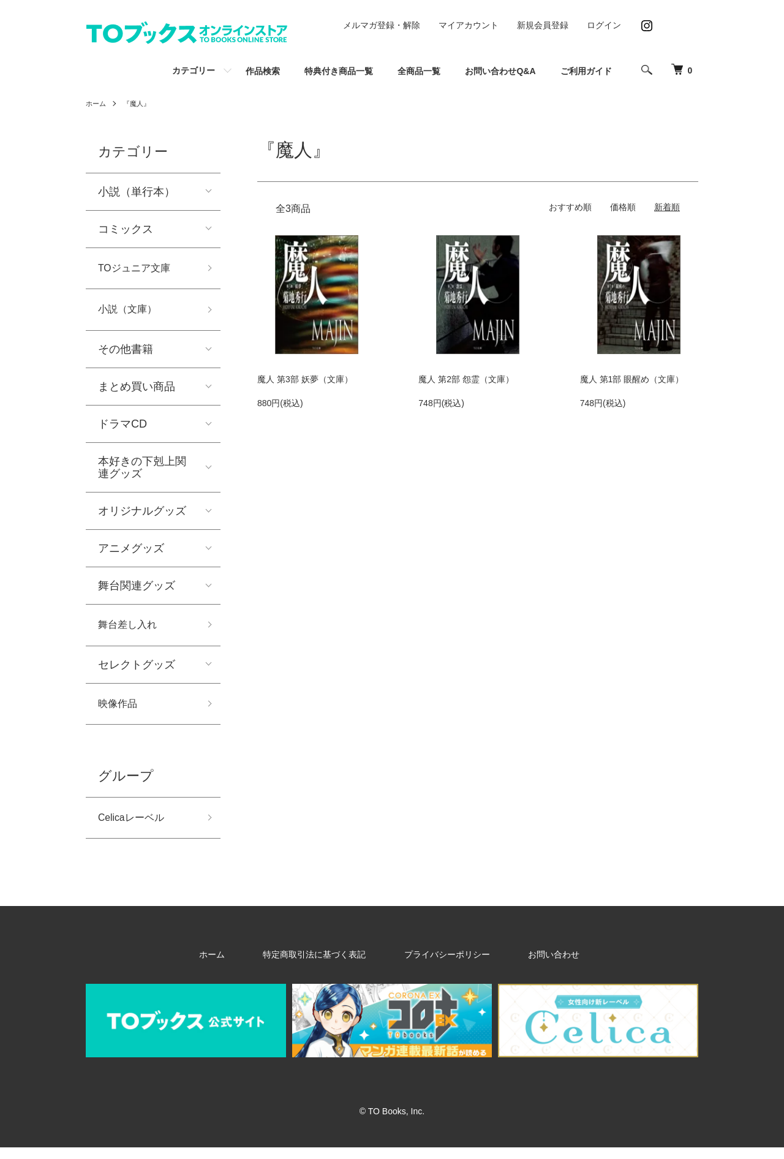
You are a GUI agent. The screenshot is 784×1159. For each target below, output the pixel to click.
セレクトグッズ (136, 671)
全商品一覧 (419, 71)
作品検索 (263, 71)
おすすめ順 (570, 207)
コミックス (125, 229)
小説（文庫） (131, 313)
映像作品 (120, 712)
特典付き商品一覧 (338, 71)
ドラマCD (122, 429)
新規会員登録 (542, 25)
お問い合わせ (526, 966)
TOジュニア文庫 (138, 269)
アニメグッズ (131, 553)
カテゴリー (193, 70)
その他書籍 (125, 354)
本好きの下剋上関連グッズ (142, 472)
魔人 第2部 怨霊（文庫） (466, 379)
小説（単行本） (136, 192)
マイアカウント (469, 25)
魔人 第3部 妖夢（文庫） (305, 379)
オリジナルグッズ (142, 516)
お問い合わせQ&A (500, 71)
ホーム (97, 103)
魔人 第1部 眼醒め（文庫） (632, 379)
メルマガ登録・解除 (381, 25)
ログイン (604, 25)
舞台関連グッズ (136, 590)
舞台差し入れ (131, 631)
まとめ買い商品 (136, 391)
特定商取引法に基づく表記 (327, 966)
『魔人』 (139, 103)
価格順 (623, 207)
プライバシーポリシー (440, 966)
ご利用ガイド (586, 71)
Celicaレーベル (135, 828)
